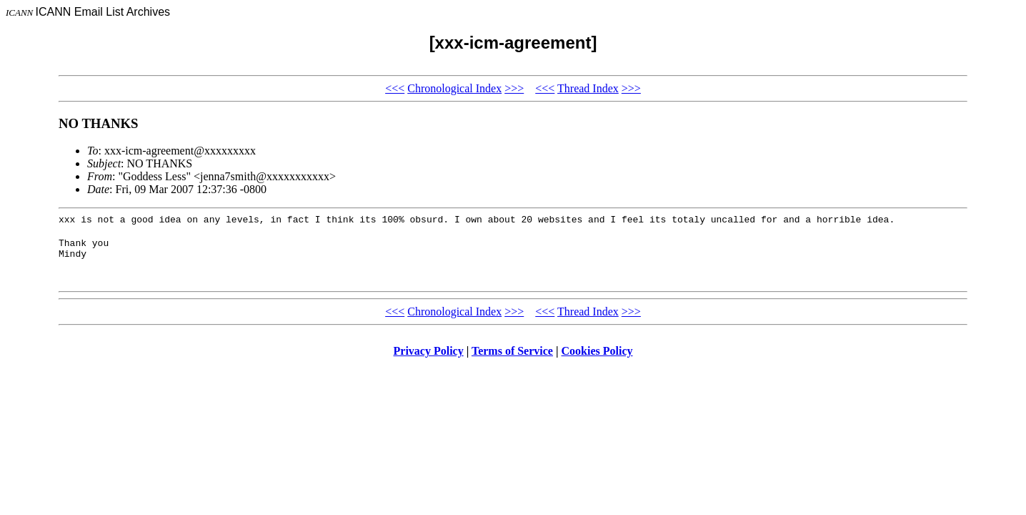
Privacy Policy (429, 357)
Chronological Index (454, 88)
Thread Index (588, 88)
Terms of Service (512, 357)
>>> (514, 88)
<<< (394, 88)
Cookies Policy (597, 357)
